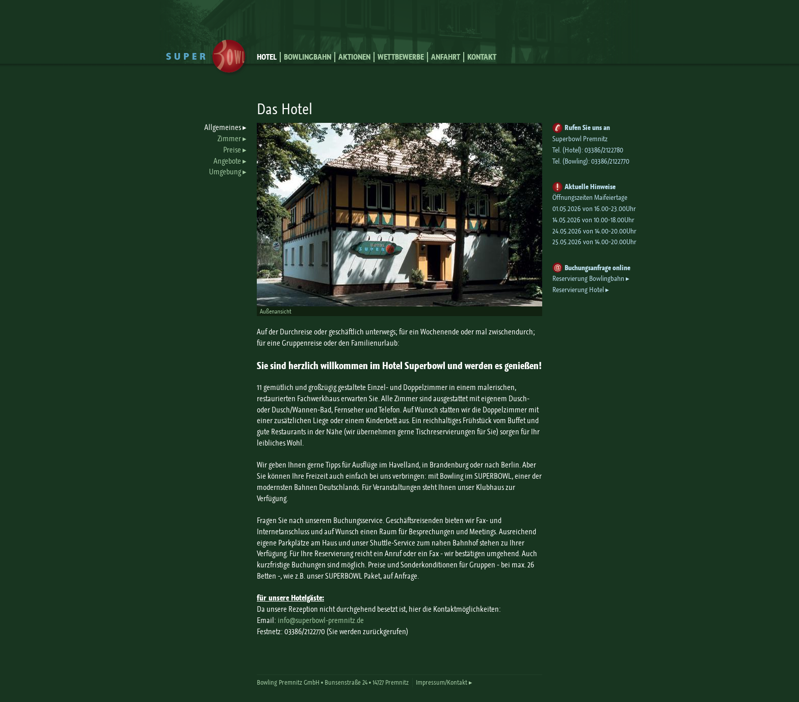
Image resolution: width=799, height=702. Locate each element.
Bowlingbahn (307, 57)
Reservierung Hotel (578, 290)
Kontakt (481, 57)
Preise (232, 150)
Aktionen (354, 57)
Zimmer (229, 139)
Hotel (267, 57)
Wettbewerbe (401, 57)
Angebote (227, 161)
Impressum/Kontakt (441, 682)
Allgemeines (222, 127)
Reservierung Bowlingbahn (588, 278)
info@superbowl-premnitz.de (321, 620)
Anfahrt (445, 57)
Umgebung (225, 172)
